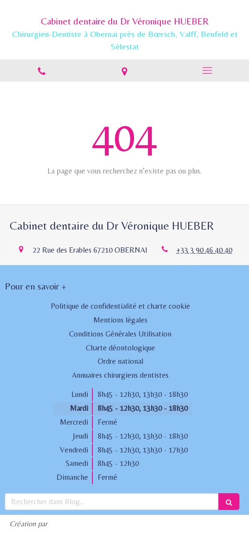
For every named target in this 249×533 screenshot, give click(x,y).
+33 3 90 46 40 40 (204, 250)
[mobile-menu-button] (207, 70)
